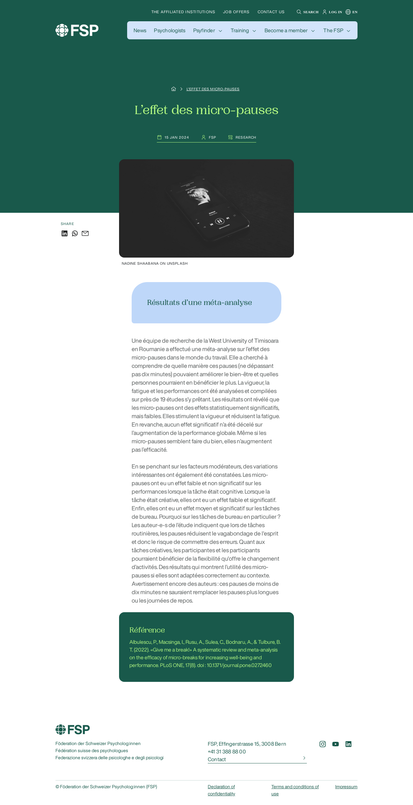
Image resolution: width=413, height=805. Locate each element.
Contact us (271, 12)
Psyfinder (204, 30)
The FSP (333, 30)
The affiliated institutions (183, 12)
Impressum (346, 786)
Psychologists (169, 30)
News (140, 30)
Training (240, 30)
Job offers (236, 12)
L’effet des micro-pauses (213, 89)
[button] (306, 12)
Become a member (286, 30)
